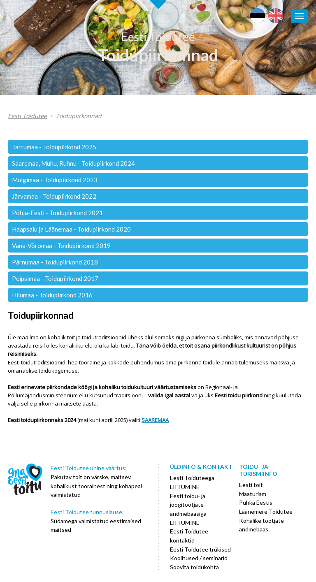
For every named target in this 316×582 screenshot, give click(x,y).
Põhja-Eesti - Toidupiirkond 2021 (57, 212)
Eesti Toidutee (158, 37)
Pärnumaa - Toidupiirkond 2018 (55, 262)
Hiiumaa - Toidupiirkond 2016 (52, 295)
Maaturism (252, 493)
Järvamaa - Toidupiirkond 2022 (54, 196)
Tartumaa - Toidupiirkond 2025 (54, 147)
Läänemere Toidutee (266, 511)
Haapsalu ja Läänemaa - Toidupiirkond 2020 (71, 229)
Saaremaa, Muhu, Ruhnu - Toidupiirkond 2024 (73, 163)
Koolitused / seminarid (199, 557)
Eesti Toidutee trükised (200, 549)
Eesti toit (251, 484)
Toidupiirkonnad (158, 55)
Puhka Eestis (255, 502)
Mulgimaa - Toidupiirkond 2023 (55, 179)
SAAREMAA (155, 420)
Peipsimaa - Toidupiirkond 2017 (55, 278)
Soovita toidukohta (194, 566)
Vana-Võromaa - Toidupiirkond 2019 (61, 245)
